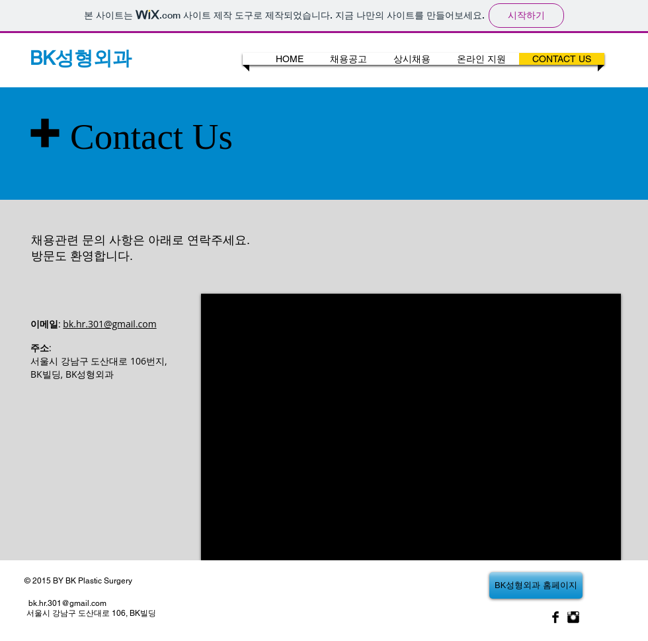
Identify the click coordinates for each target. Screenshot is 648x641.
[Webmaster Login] (189, 59)
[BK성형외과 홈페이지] (536, 585)
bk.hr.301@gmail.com (109, 324)
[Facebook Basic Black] (555, 617)
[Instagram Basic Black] (573, 617)
